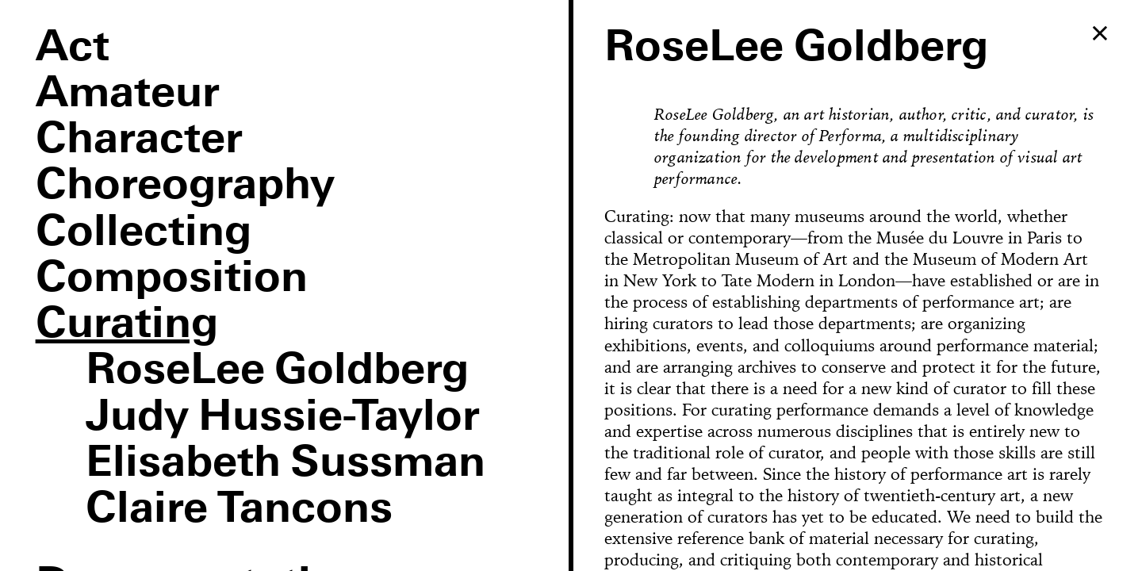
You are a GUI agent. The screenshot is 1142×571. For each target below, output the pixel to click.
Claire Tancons (239, 510)
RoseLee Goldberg (277, 371)
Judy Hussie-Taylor (283, 418)
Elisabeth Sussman (286, 464)
